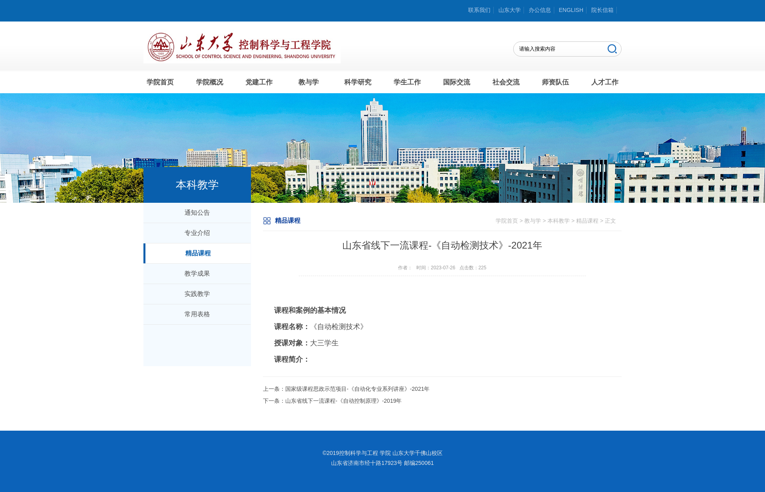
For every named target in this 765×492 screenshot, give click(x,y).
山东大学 (509, 10)
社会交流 (506, 82)
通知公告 (197, 212)
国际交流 (456, 82)
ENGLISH (571, 10)
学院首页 (160, 82)
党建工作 (259, 82)
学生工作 (407, 82)
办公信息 (540, 10)
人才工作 (604, 82)
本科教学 (558, 221)
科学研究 (357, 82)
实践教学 (197, 293)
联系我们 (479, 10)
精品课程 (198, 253)
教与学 (308, 82)
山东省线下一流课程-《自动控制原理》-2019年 (343, 401)
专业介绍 (197, 232)
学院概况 (209, 82)
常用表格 (197, 314)
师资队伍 (555, 82)
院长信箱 (602, 10)
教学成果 (197, 273)
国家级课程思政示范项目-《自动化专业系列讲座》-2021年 (357, 389)
